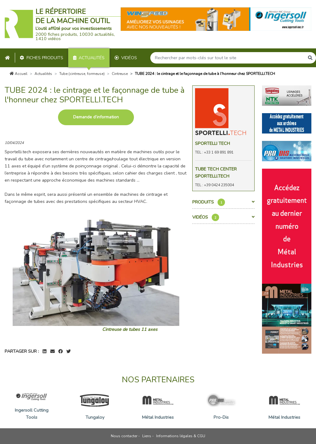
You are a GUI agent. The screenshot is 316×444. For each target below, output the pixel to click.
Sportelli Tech (212, 143)
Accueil (18, 73)
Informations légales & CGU (180, 436)
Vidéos (125, 58)
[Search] (227, 58)
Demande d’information (96, 117)
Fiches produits (41, 58)
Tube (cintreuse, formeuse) (82, 73)
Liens (146, 436)
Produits (223, 202)
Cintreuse (120, 73)
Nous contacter (124, 436)
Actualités (89, 58)
